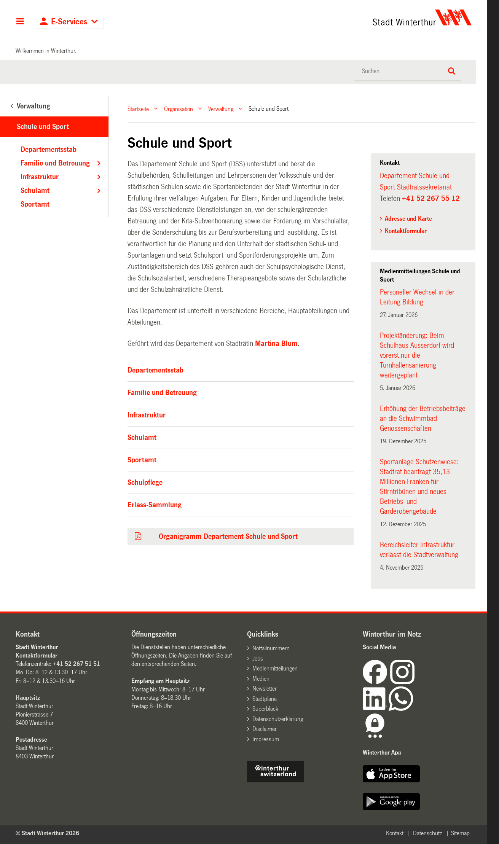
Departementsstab (155, 370)
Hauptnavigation (20, 22)
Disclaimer (264, 729)
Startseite (138, 108)
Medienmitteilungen (275, 668)
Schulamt (142, 437)
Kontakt (394, 833)
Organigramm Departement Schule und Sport (228, 536)
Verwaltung (220, 108)
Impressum (265, 739)
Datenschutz (427, 833)
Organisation (178, 108)
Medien (260, 678)
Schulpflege (145, 482)
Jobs (257, 658)
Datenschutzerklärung (277, 719)
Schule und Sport (43, 127)
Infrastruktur (147, 415)
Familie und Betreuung (162, 393)
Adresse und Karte (408, 218)
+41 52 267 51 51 (76, 664)
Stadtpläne (264, 699)
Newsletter (264, 688)
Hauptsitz (28, 697)
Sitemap (460, 833)
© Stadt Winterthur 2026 (47, 833)
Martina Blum (276, 343)
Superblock (265, 708)
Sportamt (142, 460)
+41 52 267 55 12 (431, 198)
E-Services (69, 22)
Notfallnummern (271, 648)
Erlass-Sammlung (155, 505)
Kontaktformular (406, 231)
